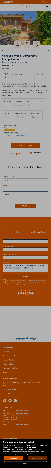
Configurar (26, 464)
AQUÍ (34, 450)
